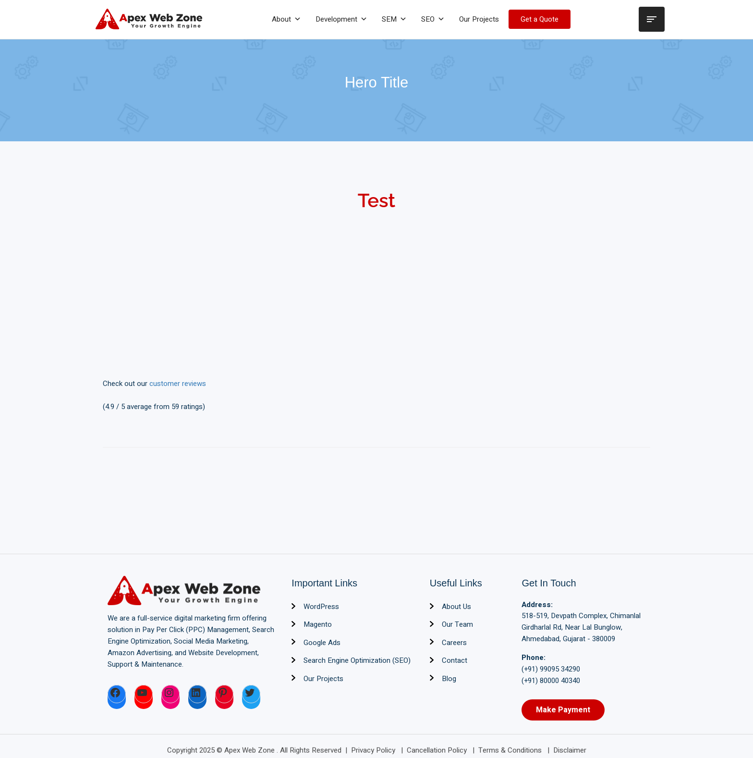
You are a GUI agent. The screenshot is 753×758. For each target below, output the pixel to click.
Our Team (457, 624)
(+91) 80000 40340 (551, 680)
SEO (433, 19)
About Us (456, 606)
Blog (449, 678)
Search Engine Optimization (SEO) (357, 660)
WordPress (321, 606)
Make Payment (563, 710)
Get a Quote (540, 19)
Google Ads (322, 642)
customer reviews (177, 383)
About (286, 19)
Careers (454, 642)
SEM (394, 19)
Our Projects (479, 19)
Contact (454, 660)
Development (341, 19)
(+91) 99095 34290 (551, 669)
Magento (318, 624)
